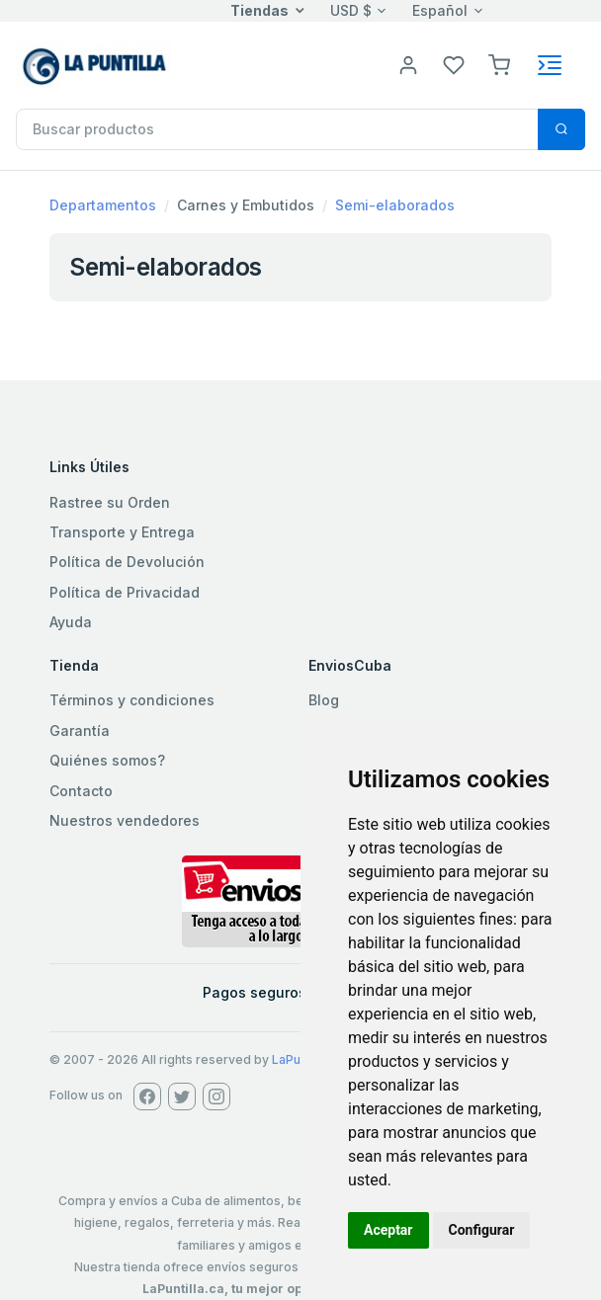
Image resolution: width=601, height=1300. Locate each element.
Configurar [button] (482, 1230)
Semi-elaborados (395, 205)
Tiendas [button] (259, 10)
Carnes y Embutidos (245, 205)
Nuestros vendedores (124, 820)
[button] (499, 63)
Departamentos (102, 205)
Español (440, 10)
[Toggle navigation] (549, 65)
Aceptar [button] (388, 1230)
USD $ (351, 10)
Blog (323, 699)
